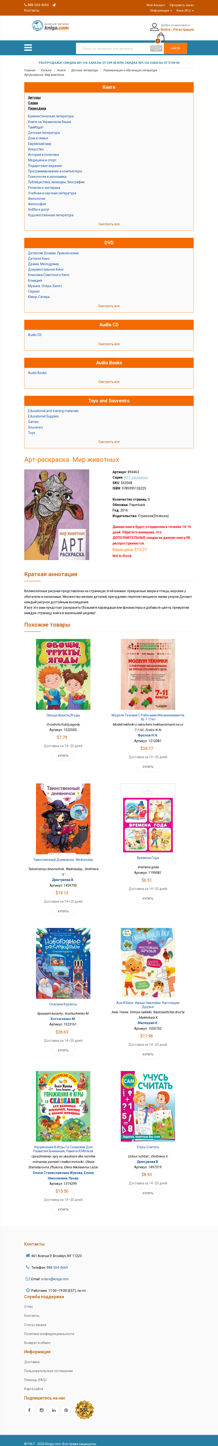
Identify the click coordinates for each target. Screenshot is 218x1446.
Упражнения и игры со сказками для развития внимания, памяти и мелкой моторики (63, 1146)
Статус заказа (35, 1320)
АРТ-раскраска (136, 472)
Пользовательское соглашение (48, 1366)
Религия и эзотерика (44, 182)
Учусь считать (148, 1142)
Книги (61, 65)
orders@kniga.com (55, 1274)
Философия (37, 199)
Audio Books (37, 368)
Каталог (46, 65)
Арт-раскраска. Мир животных (44, 70)
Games (33, 417)
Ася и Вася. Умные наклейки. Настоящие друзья (148, 1000)
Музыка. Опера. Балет (45, 281)
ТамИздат (36, 122)
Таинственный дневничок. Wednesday (63, 854)
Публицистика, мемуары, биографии (56, 177)
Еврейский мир (39, 138)
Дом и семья (38, 133)
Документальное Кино (46, 264)
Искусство (36, 144)
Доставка (32, 1357)
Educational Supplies (43, 411)
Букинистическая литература (51, 111)
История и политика (43, 150)
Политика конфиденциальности (49, 1329)
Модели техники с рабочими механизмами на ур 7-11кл (148, 712)
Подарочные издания (45, 160)
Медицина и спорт (42, 155)
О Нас (28, 1302)
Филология (36, 193)
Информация (161, 10)
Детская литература (84, 65)
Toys (31, 428)
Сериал (34, 286)
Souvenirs (35, 422)
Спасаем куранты (63, 999)
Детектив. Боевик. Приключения (53, 248)
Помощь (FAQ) (35, 1375)
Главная (29, 65)
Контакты (31, 1311)
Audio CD (35, 330)
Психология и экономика (47, 172)
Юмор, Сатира (39, 292)
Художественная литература (50, 210)
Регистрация (159, 29)
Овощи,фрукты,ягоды (63, 710)
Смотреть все (109, 219)
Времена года (148, 853)
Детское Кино (39, 253)
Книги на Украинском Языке (49, 117)
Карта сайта (33, 1384)
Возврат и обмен (37, 1338)
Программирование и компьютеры (55, 166)
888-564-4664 (36, 5)
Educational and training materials (53, 406)
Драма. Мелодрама (43, 259)
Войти (142, 29)
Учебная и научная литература (52, 188)
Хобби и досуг (39, 204)
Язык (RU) (185, 10)
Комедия (35, 275)
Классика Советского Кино (48, 270)
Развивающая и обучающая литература (130, 65)
